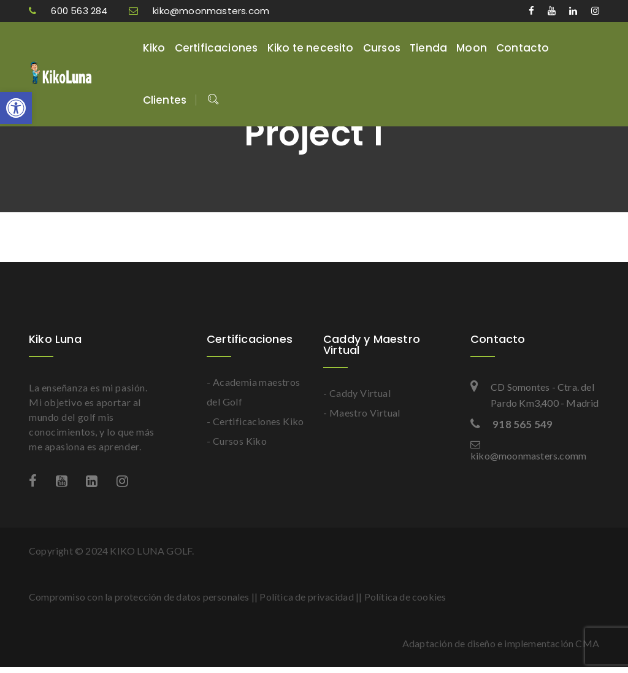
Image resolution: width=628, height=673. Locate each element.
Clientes (165, 100)
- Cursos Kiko (237, 441)
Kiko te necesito (310, 47)
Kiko (154, 47)
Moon (471, 47)
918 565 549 (511, 424)
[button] (16, 108)
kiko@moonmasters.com (199, 10)
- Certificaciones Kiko (255, 421)
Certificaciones (216, 47)
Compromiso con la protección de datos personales (139, 596)
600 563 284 (69, 10)
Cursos (381, 47)
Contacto (523, 47)
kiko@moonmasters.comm (528, 450)
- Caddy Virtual (357, 393)
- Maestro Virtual (361, 412)
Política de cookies (405, 596)
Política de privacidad (306, 596)
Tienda (428, 47)
